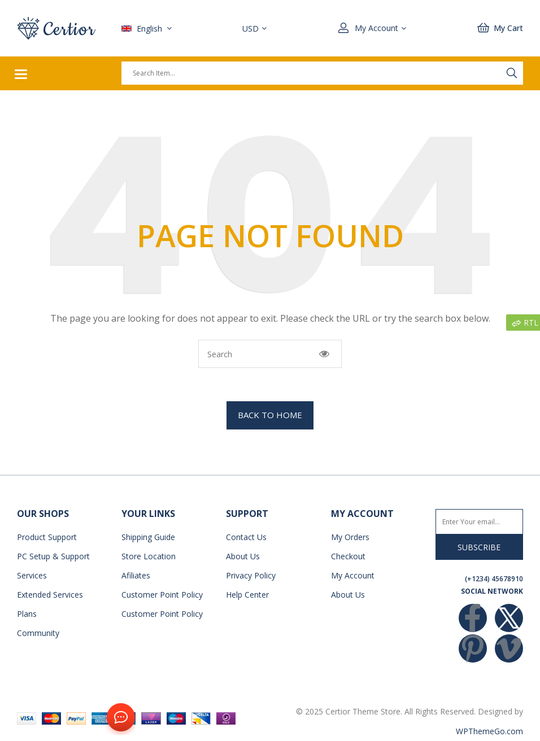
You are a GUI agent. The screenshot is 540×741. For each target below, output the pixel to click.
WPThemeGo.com (489, 731)
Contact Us (119, 718)
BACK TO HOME (270, 414)
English (142, 28)
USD (250, 28)
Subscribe (479, 547)
